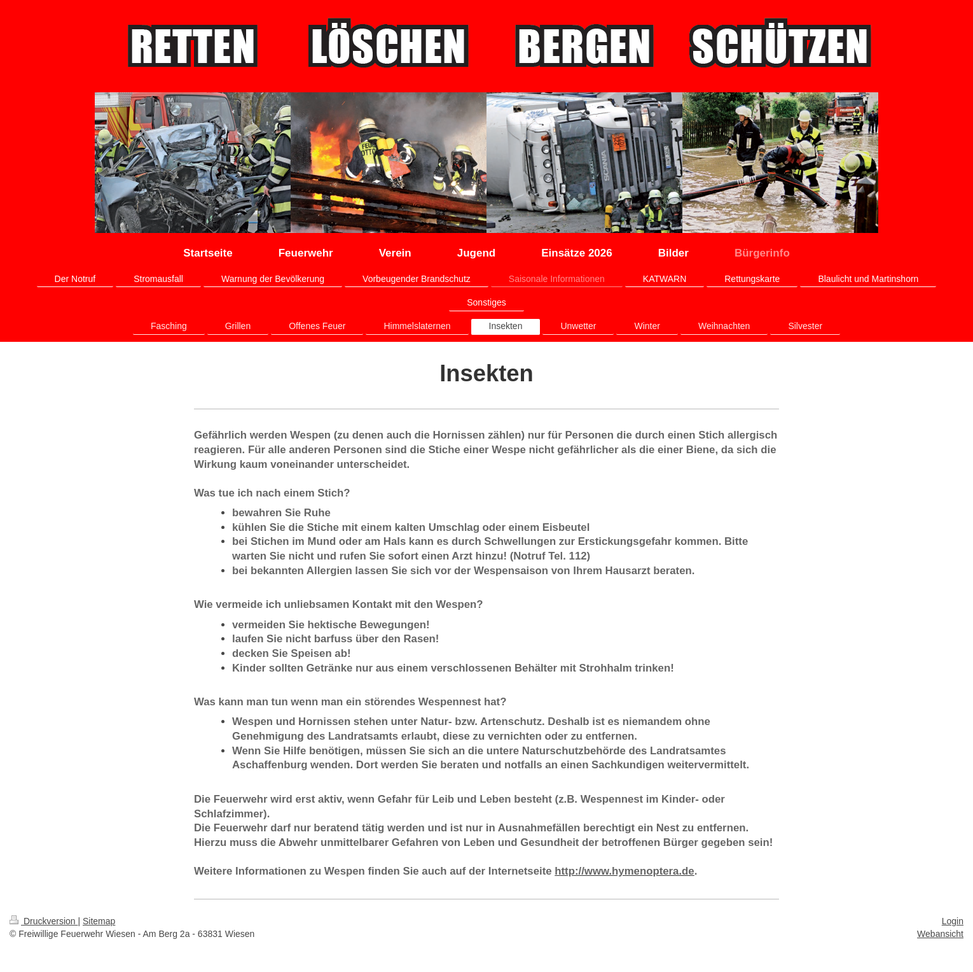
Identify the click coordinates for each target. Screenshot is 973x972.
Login (952, 921)
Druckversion (44, 921)
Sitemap (99, 921)
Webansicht (940, 934)
